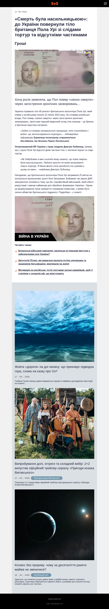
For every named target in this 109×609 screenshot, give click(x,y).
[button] (105, 3)
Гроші (20, 43)
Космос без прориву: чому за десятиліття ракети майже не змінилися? (50, 567)
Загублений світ (41, 575)
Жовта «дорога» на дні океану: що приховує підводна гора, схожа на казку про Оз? (54, 369)
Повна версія (54, 599)
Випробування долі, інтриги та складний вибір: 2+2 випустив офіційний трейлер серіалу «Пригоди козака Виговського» (54, 468)
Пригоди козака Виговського (47, 478)
